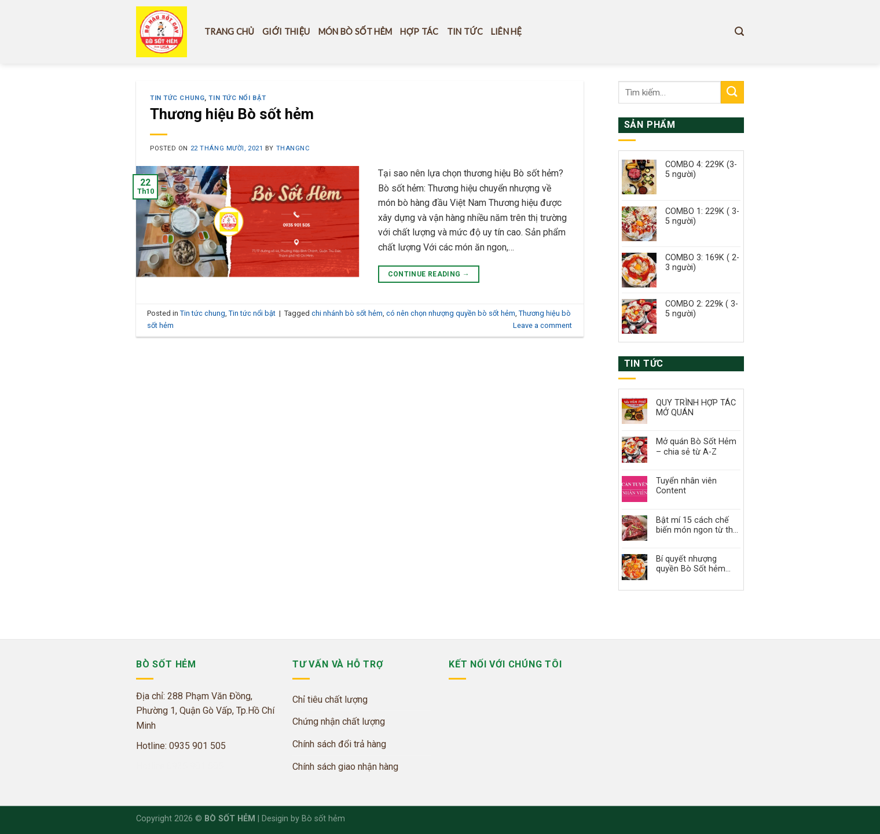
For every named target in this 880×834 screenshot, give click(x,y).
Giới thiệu (286, 31)
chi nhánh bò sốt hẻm (347, 313)
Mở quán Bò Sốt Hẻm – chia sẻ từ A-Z (696, 446)
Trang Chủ (229, 31)
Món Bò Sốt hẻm (355, 31)
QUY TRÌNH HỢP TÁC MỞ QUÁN (696, 408)
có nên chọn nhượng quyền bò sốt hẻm (450, 313)
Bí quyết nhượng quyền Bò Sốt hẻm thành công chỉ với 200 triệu (690, 564)
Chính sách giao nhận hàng (345, 766)
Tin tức (465, 31)
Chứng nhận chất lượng (338, 721)
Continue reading (429, 274)
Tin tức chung (177, 98)
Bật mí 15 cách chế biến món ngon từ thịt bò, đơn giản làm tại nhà (697, 525)
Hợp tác (419, 31)
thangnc (293, 148)
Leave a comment (542, 325)
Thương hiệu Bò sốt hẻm (232, 114)
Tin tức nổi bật (237, 98)
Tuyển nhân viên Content (686, 486)
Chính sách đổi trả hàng (339, 744)
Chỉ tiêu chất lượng (330, 699)
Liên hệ (506, 31)
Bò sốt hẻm (323, 819)
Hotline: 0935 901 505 (181, 745)
